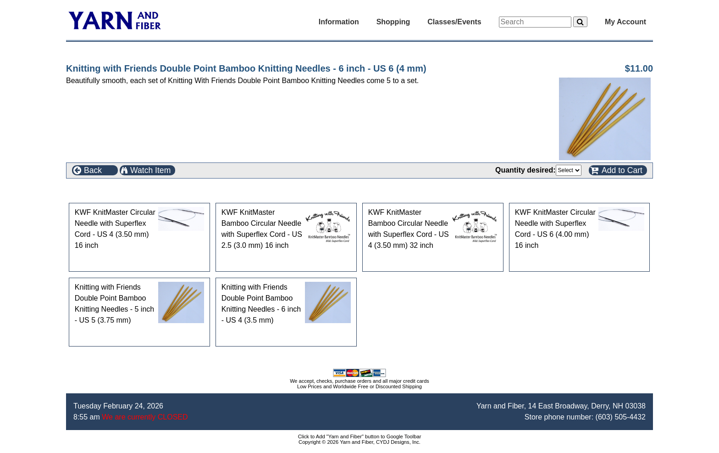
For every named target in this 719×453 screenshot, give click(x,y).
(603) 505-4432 (621, 417)
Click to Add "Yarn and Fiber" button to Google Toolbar (359, 436)
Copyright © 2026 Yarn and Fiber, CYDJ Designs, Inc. (359, 442)
